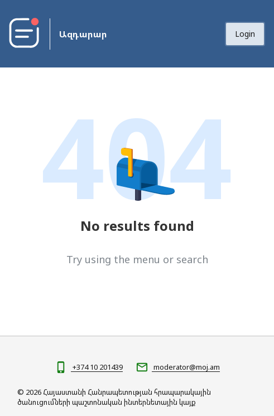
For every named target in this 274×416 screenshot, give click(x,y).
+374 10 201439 (97, 367)
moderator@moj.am (186, 367)
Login (245, 33)
